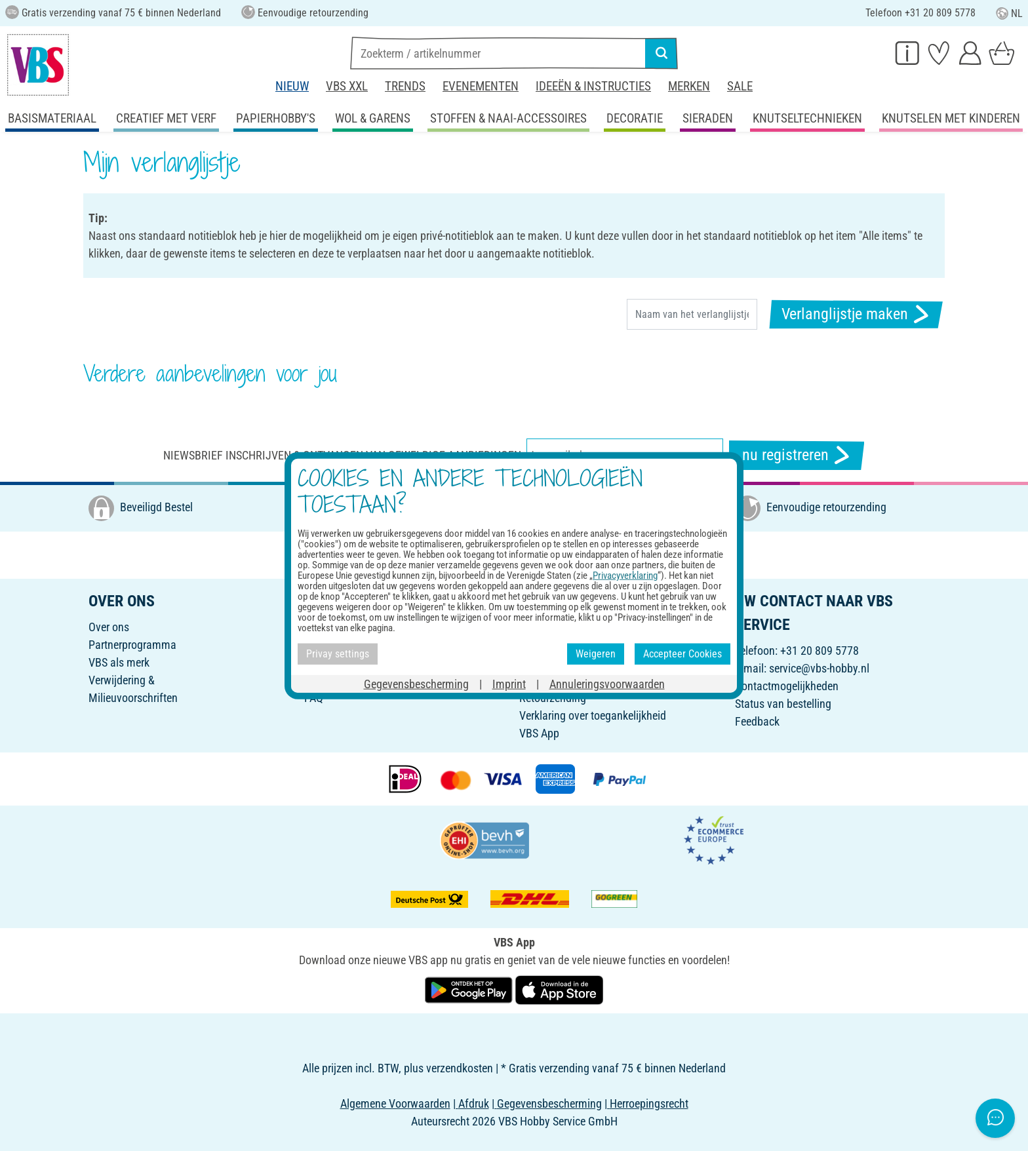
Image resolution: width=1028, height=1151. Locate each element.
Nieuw (292, 86)
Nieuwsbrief (331, 662)
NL (1009, 13)
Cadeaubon (330, 627)
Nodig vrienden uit (346, 645)
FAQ (313, 698)
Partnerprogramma (132, 645)
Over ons (109, 627)
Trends (405, 86)
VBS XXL (347, 86)
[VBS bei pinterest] (544, 554)
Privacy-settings (556, 680)
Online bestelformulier (570, 627)
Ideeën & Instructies (593, 86)
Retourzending (552, 698)
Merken (689, 86)
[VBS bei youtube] (573, 554)
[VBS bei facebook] (486, 554)
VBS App (539, 733)
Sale (740, 86)
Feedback (757, 721)
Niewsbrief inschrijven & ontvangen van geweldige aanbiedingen (342, 455)
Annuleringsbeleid (560, 662)
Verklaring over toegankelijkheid (592, 715)
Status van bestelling (783, 704)
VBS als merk (119, 662)
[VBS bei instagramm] (515, 554)
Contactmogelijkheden (787, 686)
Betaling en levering (564, 645)
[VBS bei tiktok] (602, 554)
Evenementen (481, 86)
